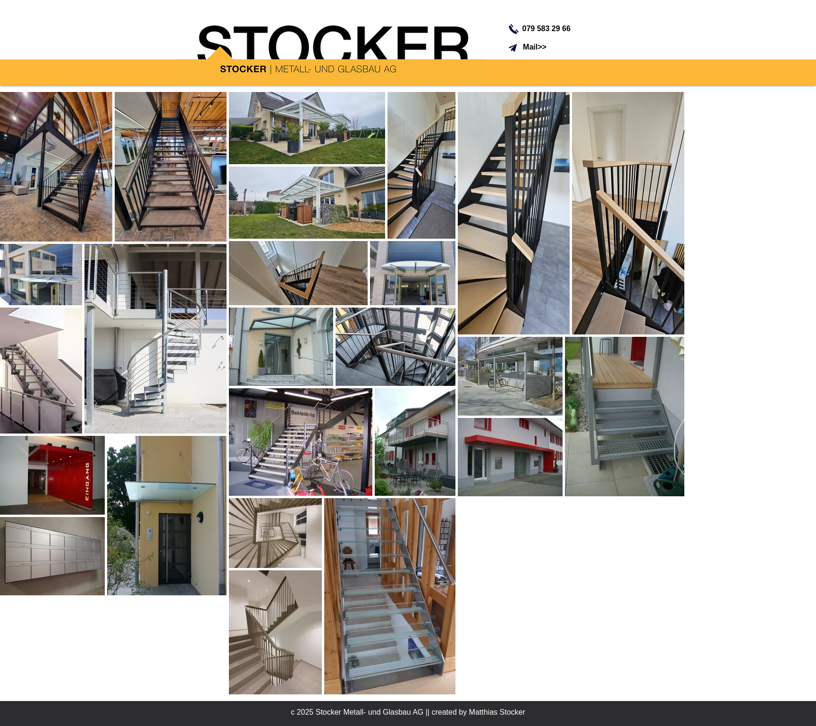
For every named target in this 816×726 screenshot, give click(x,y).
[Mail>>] (534, 47)
